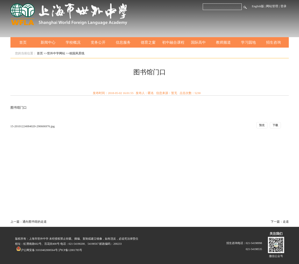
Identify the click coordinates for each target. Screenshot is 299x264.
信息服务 (123, 42)
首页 (23, 42)
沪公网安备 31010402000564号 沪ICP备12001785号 (49, 250)
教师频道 (223, 42)
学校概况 (73, 42)
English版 (258, 6)
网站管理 (272, 6)
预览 (262, 125)
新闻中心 (48, 42)
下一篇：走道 (280, 221)
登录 (283, 6)
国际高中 (198, 42)
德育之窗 (148, 42)
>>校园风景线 (75, 53)
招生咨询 (273, 42)
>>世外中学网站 (54, 53)
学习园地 (248, 42)
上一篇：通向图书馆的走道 (28, 221)
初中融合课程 (173, 42)
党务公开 (98, 42)
